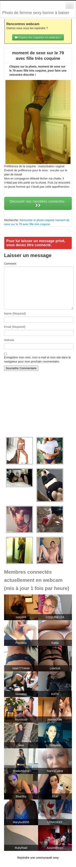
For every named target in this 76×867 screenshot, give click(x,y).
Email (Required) (14, 326)
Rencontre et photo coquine (36, 220)
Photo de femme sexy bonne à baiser (35, 12)
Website (9, 340)
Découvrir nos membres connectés (38, 203)
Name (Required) (15, 313)
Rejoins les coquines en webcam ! (38, 37)
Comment (10, 263)
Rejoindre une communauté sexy (38, 857)
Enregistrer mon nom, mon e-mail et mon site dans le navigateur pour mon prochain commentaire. (37, 359)
